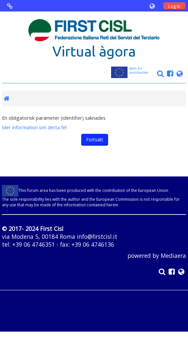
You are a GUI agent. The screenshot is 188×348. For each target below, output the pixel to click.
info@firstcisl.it (97, 236)
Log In (174, 6)
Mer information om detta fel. (34, 127)
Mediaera (173, 255)
